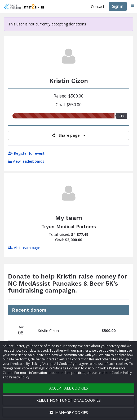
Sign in (117, 6)
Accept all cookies (68, 388)
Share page (69, 135)
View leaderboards (26, 161)
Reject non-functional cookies (68, 400)
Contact (97, 6)
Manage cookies (68, 412)
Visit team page (24, 247)
